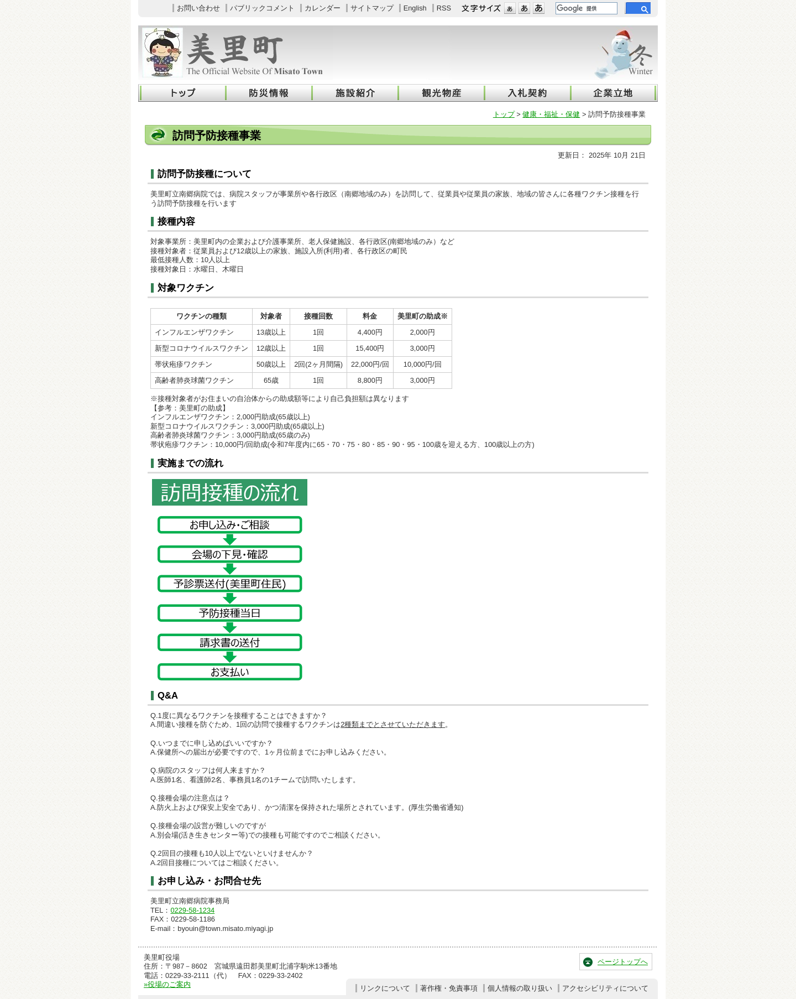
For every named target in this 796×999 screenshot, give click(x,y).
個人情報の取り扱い (520, 988)
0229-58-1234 (192, 910)
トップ (504, 114)
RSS (444, 8)
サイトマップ (372, 8)
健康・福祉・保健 (551, 114)
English (415, 8)
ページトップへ (623, 962)
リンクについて (385, 988)
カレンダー (323, 8)
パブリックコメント (262, 8)
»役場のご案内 (167, 984)
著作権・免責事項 (449, 988)
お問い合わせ (198, 8)
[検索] (585, 8)
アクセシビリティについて (605, 988)
